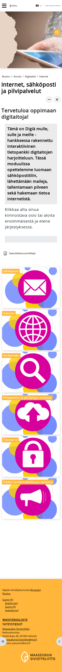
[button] (39, 5)
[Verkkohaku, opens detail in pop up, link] (31, 372)
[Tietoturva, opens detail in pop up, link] (31, 456)
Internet (43, 76)
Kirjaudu (59, 5)
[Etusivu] (13, 6)
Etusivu (6, 76)
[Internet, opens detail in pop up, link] (31, 330)
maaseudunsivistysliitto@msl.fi (19, 639)
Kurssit (17, 76)
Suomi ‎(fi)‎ (7, 599)
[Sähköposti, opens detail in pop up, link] (31, 287)
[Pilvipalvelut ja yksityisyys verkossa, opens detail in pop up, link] (31, 414)
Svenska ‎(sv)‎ (12, 610)
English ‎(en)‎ (11, 603)
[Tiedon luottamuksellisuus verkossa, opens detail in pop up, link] (31, 498)
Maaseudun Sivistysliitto (16, 628)
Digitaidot (30, 76)
